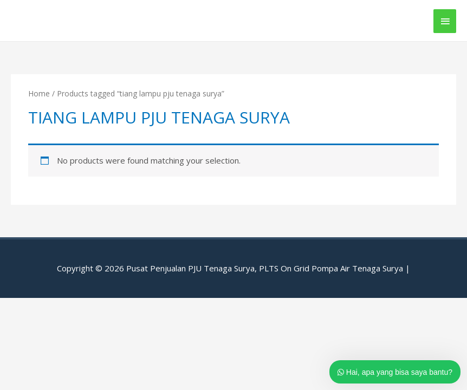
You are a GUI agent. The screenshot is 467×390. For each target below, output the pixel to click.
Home (39, 93)
